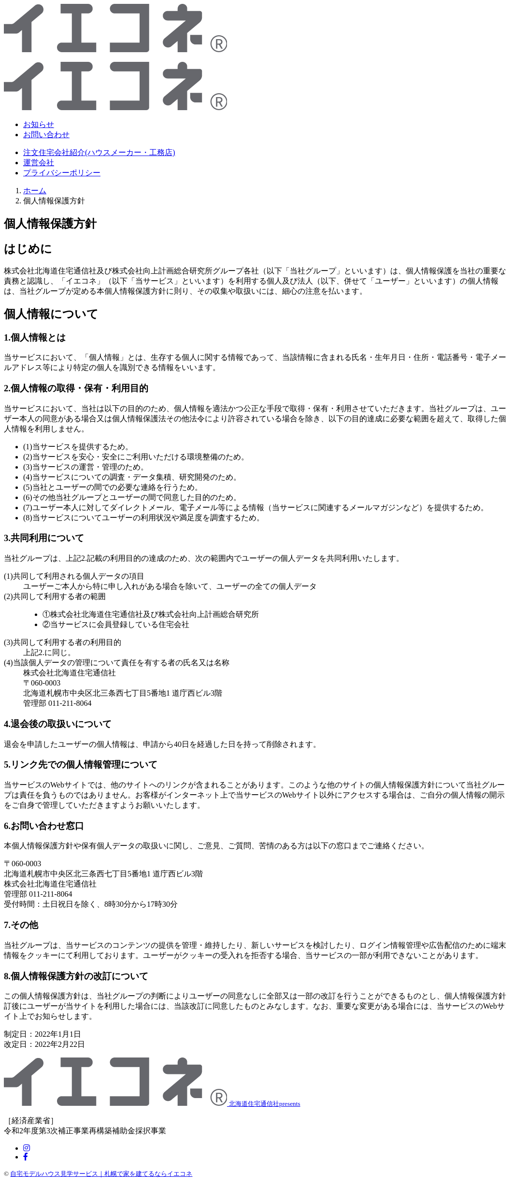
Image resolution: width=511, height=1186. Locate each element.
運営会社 (38, 162)
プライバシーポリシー (61, 173)
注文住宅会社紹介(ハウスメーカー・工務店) (99, 152)
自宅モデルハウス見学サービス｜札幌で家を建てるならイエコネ (101, 1173)
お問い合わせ (46, 134)
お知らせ (38, 124)
